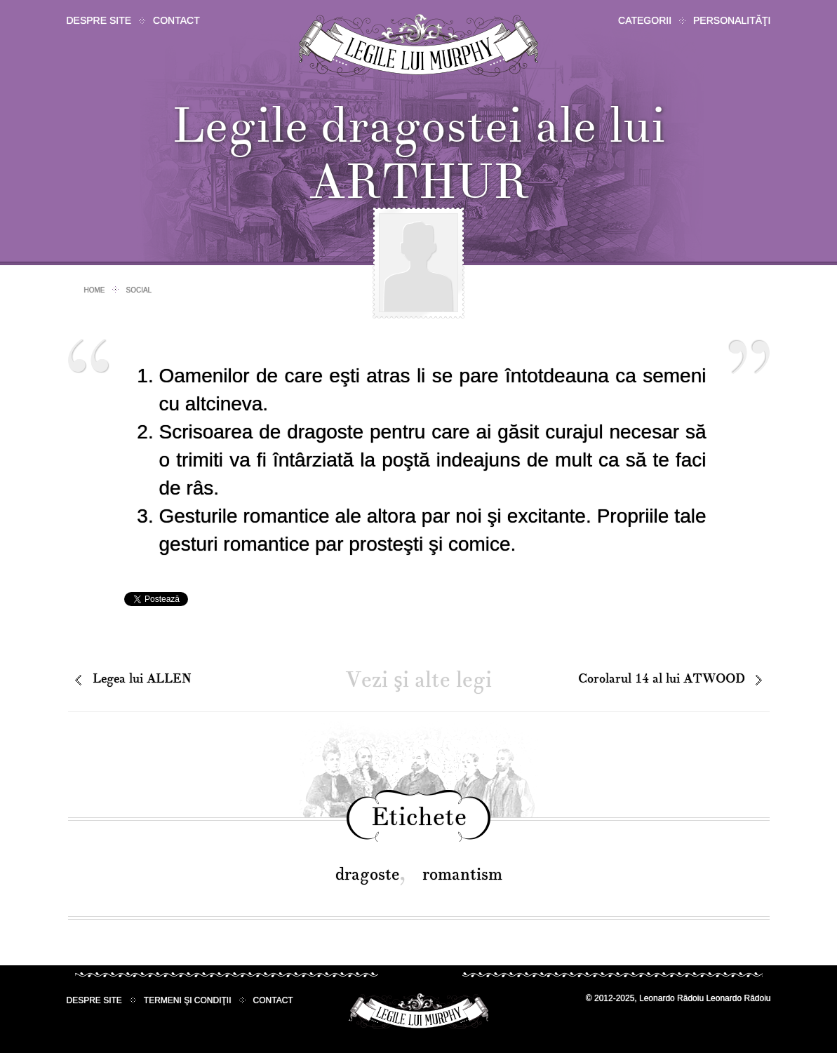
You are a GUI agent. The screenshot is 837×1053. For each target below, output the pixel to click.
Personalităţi (731, 20)
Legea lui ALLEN (142, 679)
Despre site (99, 20)
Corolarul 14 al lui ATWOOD (661, 679)
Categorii (644, 20)
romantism (462, 874)
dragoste (367, 874)
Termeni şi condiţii (188, 1000)
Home (94, 290)
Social (139, 290)
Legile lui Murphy (418, 45)
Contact (176, 20)
